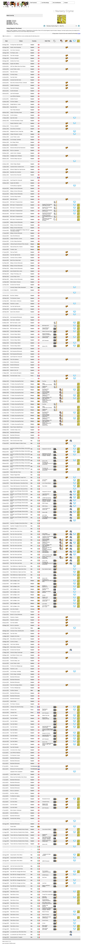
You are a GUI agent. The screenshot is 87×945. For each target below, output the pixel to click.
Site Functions (33, 2)
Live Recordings (45, 2)
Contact (66, 2)
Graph (79, 33)
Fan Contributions (57, 2)
